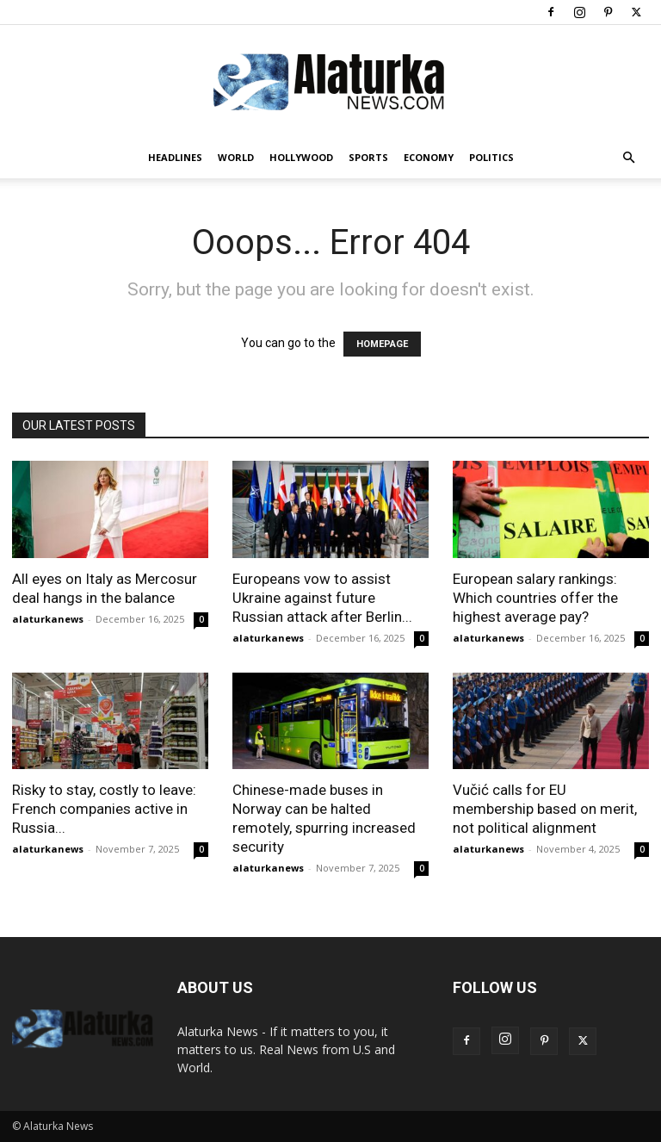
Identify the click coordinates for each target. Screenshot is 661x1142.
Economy (429, 157)
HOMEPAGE (382, 344)
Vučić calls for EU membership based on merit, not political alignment (545, 808)
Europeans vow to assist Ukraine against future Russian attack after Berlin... (322, 597)
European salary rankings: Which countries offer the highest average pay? (535, 597)
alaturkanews (47, 618)
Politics (491, 157)
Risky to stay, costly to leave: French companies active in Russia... (104, 808)
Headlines (175, 157)
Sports (368, 157)
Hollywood (301, 157)
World (236, 157)
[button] (628, 158)
